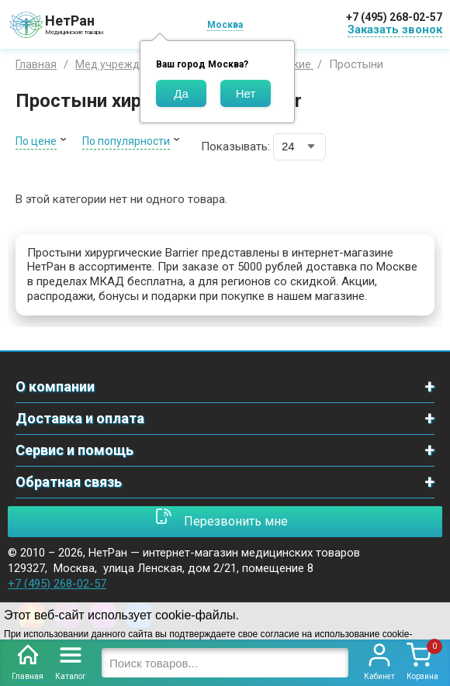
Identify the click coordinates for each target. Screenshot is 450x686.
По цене (36, 141)
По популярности (126, 141)
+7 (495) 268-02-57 (394, 17)
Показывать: (235, 146)
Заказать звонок (395, 29)
